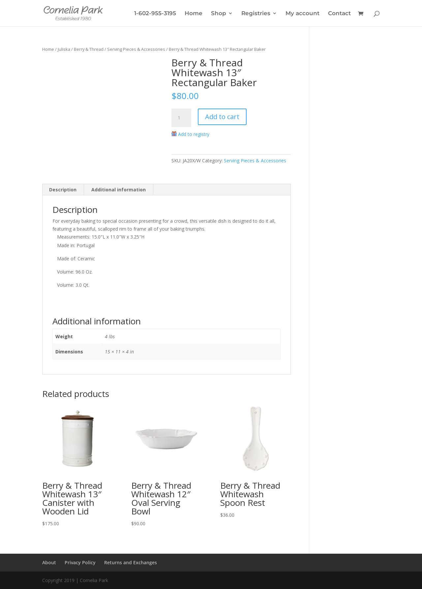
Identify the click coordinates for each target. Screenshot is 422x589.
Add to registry (193, 134)
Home (193, 13)
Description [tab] (62, 189)
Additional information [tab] (118, 189)
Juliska (64, 49)
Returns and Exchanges (130, 562)
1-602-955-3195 (155, 13)
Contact (339, 13)
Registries (255, 13)
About (49, 562)
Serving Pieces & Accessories (136, 49)
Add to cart (222, 116)
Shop (218, 13)
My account (302, 13)
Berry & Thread (89, 49)
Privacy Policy (80, 562)
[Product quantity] (181, 118)
